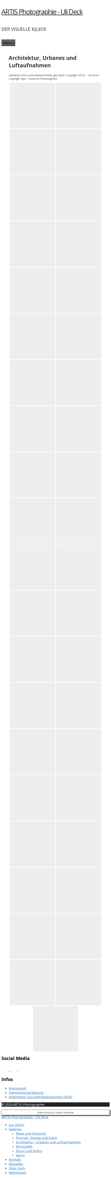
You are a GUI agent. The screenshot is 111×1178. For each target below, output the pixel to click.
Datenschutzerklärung (26, 1092)
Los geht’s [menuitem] (16, 1125)
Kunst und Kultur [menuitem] (29, 1151)
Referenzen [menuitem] (17, 1172)
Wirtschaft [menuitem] (24, 1146)
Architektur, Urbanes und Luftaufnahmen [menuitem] (48, 1142)
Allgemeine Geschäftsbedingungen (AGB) (40, 1097)
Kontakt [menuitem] (15, 1159)
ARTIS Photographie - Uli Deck (41, 11)
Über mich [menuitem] (17, 1168)
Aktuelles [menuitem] (16, 1164)
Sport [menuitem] (20, 1155)
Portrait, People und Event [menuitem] (36, 1138)
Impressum (17, 1088)
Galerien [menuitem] (15, 1129)
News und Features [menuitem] (31, 1133)
